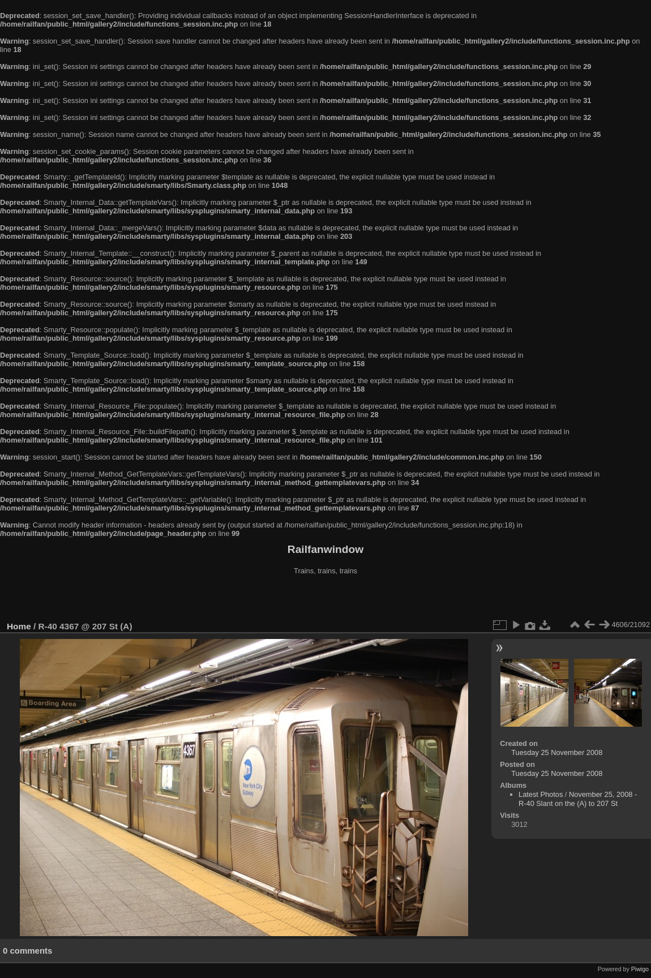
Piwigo (640, 969)
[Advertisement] (325, 599)
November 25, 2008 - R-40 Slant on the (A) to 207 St (578, 799)
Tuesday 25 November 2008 (556, 752)
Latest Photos (541, 794)
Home (19, 626)
